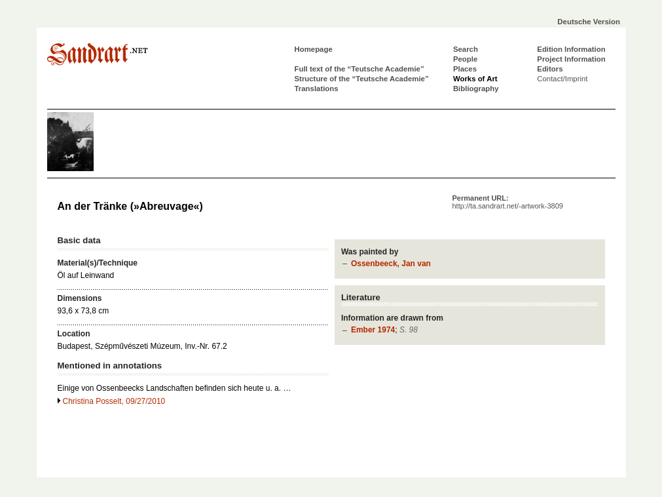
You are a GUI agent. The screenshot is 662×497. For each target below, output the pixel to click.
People (465, 59)
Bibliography (476, 88)
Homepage (314, 49)
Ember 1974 (373, 329)
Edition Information (571, 49)
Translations (317, 88)
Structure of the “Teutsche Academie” (362, 79)
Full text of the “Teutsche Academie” (359, 69)
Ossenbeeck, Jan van (391, 263)
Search (465, 49)
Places (465, 69)
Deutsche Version (588, 22)
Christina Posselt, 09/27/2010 (114, 401)
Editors (549, 69)
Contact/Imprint (562, 79)
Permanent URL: (507, 202)
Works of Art (475, 79)
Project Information (571, 59)
